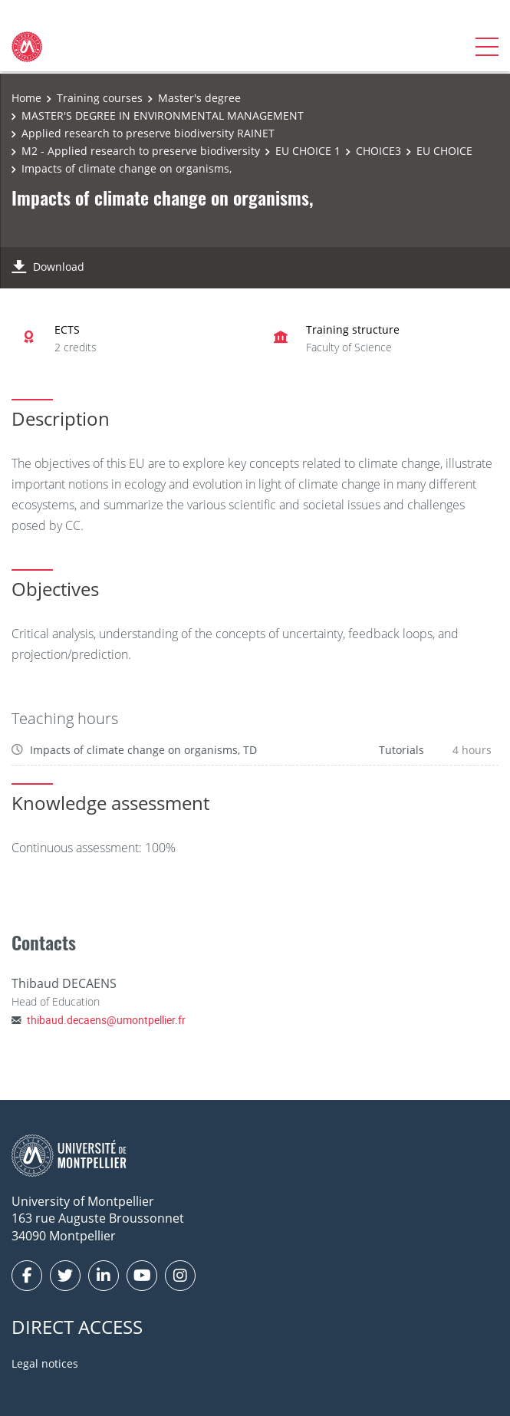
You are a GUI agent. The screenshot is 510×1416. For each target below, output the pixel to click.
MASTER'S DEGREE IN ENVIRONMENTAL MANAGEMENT (162, 115)
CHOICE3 (378, 150)
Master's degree (199, 98)
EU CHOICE (444, 150)
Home (26, 98)
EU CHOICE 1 (308, 150)
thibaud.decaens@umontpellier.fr (106, 1020)
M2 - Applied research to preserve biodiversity (140, 150)
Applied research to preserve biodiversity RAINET (148, 133)
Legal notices (45, 1363)
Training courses (100, 98)
